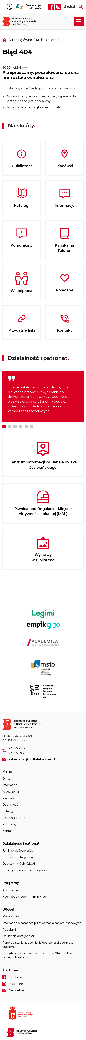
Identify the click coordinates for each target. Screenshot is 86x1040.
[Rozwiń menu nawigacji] (79, 21)
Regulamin (10, 929)
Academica (10, 890)
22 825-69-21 (17, 753)
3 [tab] (15, 426)
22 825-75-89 (18, 748)
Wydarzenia (10, 791)
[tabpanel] (43, 396)
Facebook (51, 7)
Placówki (8, 798)
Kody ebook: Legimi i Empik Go (24, 896)
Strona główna (20, 40)
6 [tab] (31, 426)
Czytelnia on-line (13, 817)
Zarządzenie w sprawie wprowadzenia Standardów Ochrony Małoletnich (37, 955)
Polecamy (9, 824)
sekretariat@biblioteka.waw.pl (32, 759)
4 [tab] (20, 426)
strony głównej (37, 107)
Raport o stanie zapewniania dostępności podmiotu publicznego (37, 945)
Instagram (58, 7)
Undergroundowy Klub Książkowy (25, 870)
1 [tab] (4, 426)
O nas (6, 778)
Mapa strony (11, 916)
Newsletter (16, 990)
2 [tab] (9, 426)
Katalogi (8, 811)
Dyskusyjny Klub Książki (18, 863)
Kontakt (7, 831)
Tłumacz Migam (19, 6)
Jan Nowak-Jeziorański (17, 850)
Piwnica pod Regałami (17, 857)
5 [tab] (26, 426)
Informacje (9, 785)
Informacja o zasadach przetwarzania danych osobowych (41, 923)
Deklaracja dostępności (34, 6)
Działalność (10, 804)
